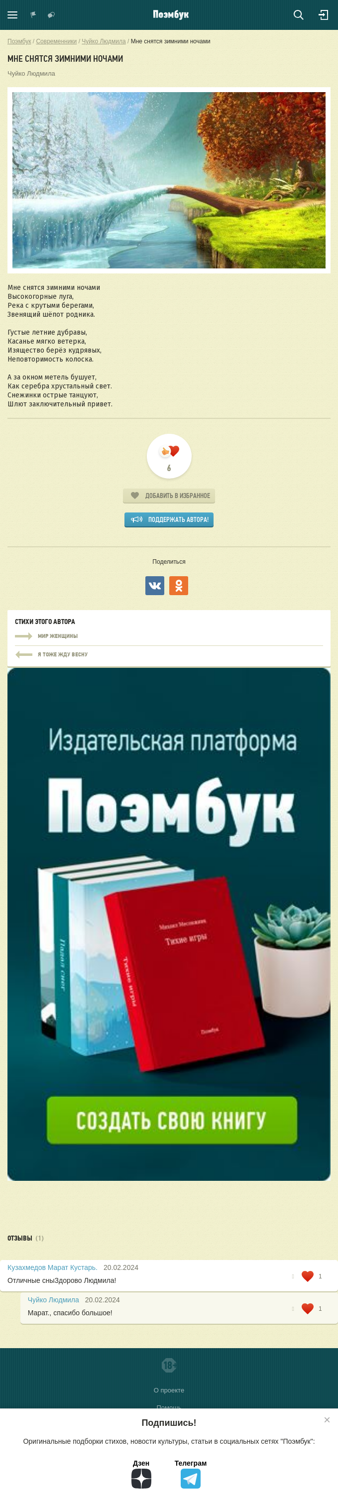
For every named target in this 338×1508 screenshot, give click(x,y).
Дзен (141, 1474)
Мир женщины (169, 636)
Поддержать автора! (178, 519)
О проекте (169, 1390)
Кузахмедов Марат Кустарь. (52, 1267)
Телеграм (191, 1474)
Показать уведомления (33, 15)
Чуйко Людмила (31, 73)
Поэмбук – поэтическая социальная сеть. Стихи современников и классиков (171, 14)
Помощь (168, 1407)
